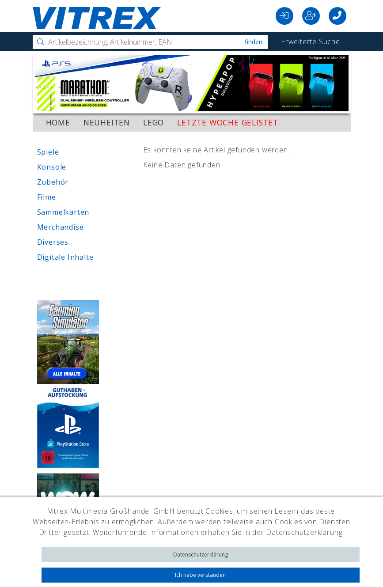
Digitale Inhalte (65, 257)
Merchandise (60, 227)
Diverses (52, 242)
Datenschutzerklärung (200, 554)
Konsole (52, 167)
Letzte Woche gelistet (227, 122)
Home (58, 122)
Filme (46, 197)
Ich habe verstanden (200, 575)
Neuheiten (106, 122)
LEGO (153, 122)
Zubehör (53, 182)
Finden (253, 42)
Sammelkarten (63, 212)
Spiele (48, 152)
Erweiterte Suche (310, 41)
